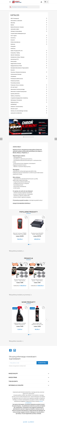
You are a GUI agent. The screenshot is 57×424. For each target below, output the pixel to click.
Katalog (15, 15)
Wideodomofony (14, 102)
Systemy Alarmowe (15, 93)
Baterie (12, 25)
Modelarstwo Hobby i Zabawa (17, 57)
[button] (28, 244)
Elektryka (13, 44)
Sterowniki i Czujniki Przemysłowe (18, 91)
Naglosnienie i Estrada (16, 63)
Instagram (14, 350)
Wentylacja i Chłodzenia (16, 100)
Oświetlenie (13, 76)
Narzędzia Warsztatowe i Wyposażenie (19, 68)
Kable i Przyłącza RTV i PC (17, 50)
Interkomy (13, 48)
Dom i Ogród (14, 35)
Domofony (13, 37)
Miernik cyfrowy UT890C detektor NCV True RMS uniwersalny (20, 234)
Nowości (13, 70)
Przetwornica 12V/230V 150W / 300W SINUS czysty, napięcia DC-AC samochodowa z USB (37, 234)
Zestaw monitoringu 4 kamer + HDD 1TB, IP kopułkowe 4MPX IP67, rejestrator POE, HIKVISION (20, 280)
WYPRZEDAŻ (14, 104)
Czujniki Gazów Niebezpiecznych (18, 33)
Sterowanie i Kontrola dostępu (18, 89)
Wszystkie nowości (16, 341)
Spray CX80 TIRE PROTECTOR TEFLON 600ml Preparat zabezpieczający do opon (37, 324)
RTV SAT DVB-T (14, 87)
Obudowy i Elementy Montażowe (18, 72)
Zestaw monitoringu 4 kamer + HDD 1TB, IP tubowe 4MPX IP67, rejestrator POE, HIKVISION (37, 280)
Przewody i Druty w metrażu (17, 85)
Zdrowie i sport (14, 108)
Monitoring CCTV (15, 59)
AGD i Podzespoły (15, 18)
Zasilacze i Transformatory (17, 106)
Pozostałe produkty (15, 83)
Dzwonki (13, 40)
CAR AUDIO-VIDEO (15, 29)
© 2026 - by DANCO (28, 422)
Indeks (18, 236)
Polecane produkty (15, 80)
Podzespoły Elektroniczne (17, 78)
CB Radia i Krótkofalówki (16, 31)
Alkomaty (13, 22)
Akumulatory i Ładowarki (16, 20)
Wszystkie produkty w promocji (20, 295)
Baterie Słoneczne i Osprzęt (17, 27)
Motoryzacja (13, 61)
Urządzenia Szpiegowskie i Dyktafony (19, 98)
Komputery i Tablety (15, 52)
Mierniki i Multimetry (15, 55)
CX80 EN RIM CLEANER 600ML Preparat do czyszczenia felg (20, 324)
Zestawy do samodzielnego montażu (19, 111)
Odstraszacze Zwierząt (16, 74)
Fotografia (13, 46)
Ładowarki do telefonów (16, 113)
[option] (28, 138)
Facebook (10, 350)
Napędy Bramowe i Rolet (16, 65)
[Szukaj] (24, 6)
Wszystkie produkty (16, 251)
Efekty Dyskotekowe (15, 42)
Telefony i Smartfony (15, 95)
